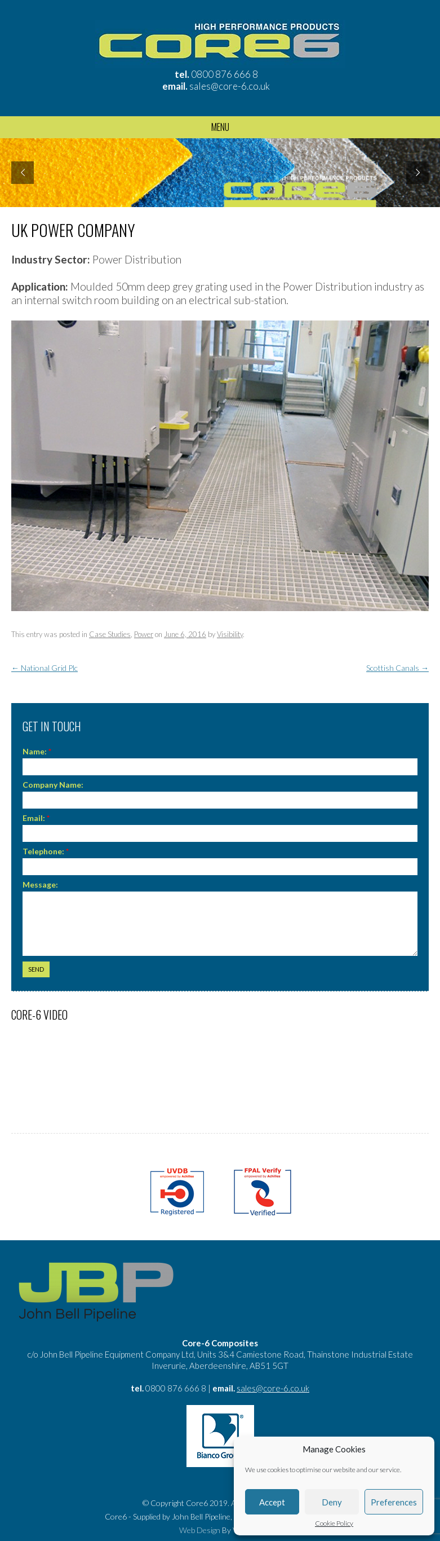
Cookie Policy (334, 1523)
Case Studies (110, 634)
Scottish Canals (397, 668)
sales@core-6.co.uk (229, 86)
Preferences (394, 1502)
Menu (220, 127)
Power (143, 634)
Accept (272, 1502)
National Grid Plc (44, 668)
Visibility (230, 634)
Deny (332, 1502)
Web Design (199, 1530)
